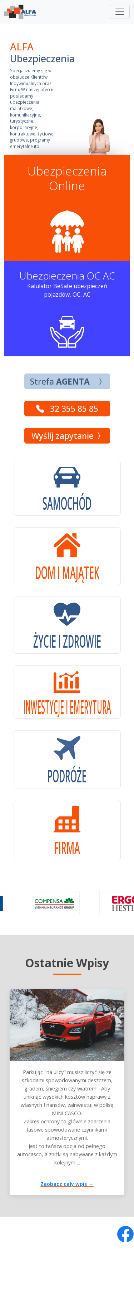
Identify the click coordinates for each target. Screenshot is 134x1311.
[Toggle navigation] (120, 12)
